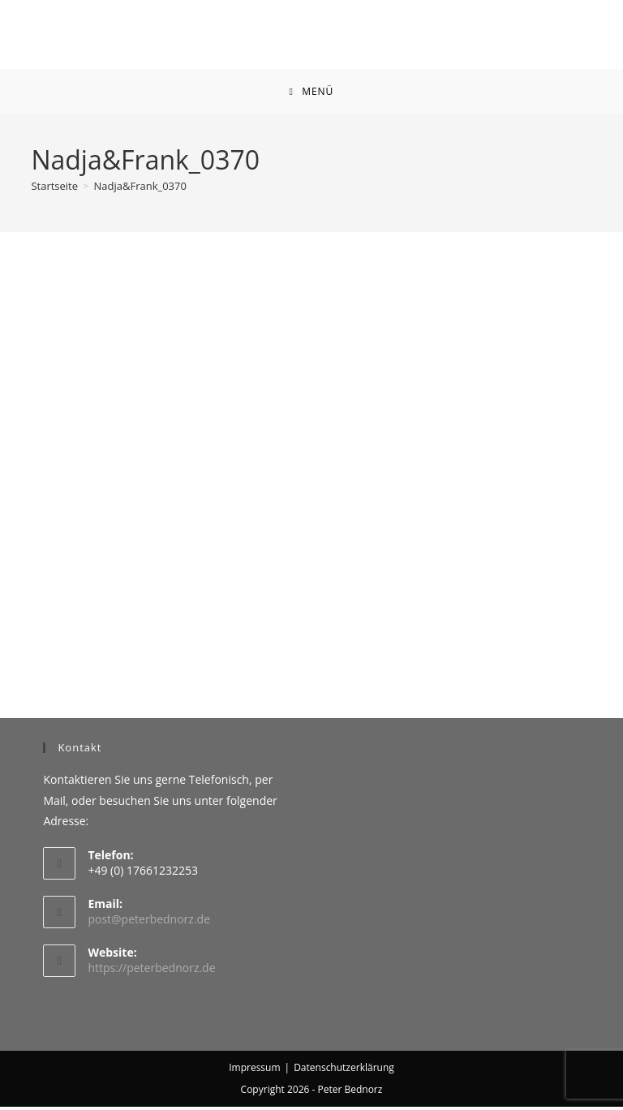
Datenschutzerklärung (344, 1071)
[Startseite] (54, 189)
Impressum (254, 1071)
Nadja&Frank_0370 (140, 189)
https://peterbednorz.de (151, 971)
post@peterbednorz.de (149, 922)
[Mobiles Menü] (312, 93)
